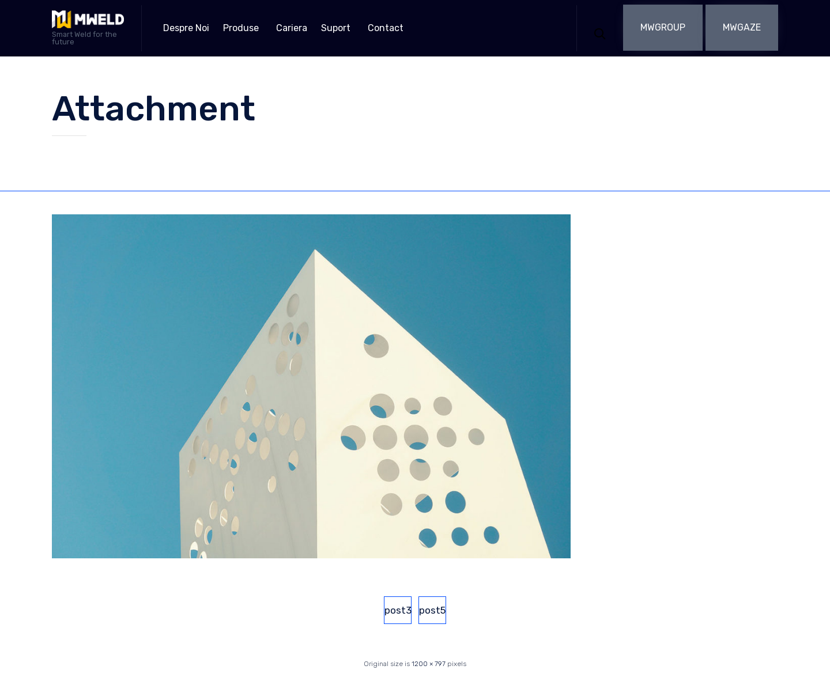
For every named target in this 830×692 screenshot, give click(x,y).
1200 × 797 (429, 664)
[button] (663, 28)
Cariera (291, 27)
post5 (432, 610)
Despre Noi (186, 27)
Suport (335, 27)
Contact (385, 27)
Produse (241, 27)
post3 (398, 610)
